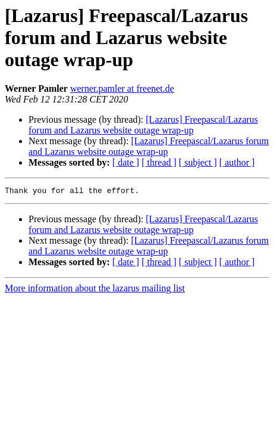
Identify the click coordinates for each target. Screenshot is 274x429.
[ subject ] (198, 162)
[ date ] (125, 162)
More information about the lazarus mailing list (95, 290)
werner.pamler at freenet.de (122, 88)
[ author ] (237, 162)
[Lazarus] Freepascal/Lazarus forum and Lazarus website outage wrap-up (143, 124)
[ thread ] (159, 162)
